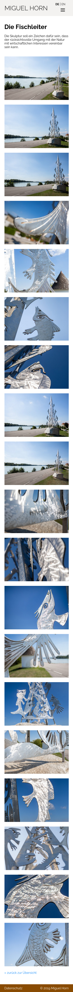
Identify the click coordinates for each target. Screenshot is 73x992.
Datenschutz (13, 988)
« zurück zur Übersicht (20, 973)
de (57, 4)
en (63, 4)
